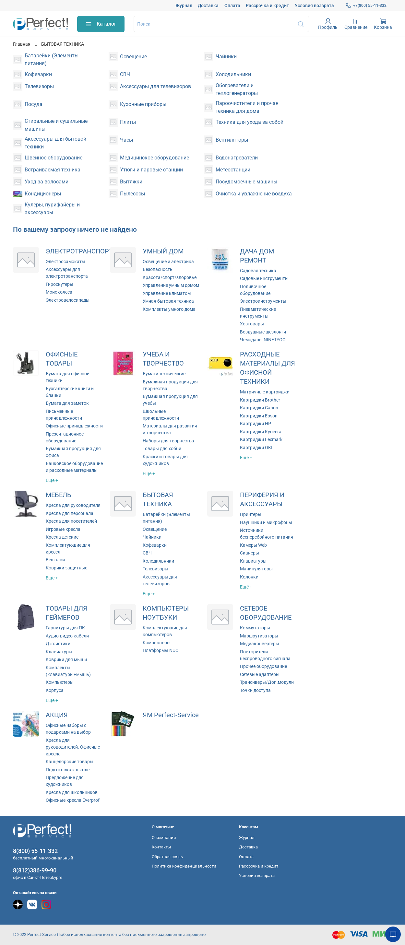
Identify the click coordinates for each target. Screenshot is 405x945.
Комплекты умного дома (169, 309)
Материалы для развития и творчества (170, 429)
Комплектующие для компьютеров (165, 631)
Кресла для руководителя (73, 505)
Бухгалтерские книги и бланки (70, 392)
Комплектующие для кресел (68, 548)
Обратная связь (167, 856)
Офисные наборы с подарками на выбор (68, 729)
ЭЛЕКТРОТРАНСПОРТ (79, 251)
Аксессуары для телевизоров (160, 580)
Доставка (208, 5)
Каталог (100, 24)
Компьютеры (60, 682)
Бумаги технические (164, 373)
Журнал (183, 5)
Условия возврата (314, 5)
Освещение (155, 529)
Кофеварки (155, 545)
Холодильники (158, 561)
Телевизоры (155, 568)
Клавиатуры (253, 561)
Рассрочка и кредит (267, 5)
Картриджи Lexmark (261, 439)
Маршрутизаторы (259, 635)
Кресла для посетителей (71, 521)
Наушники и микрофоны (266, 522)
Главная (21, 44)
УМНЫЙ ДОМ (163, 251)
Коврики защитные (66, 567)
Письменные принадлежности (64, 415)
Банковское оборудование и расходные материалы (74, 467)
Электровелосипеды (67, 300)
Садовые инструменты (264, 278)
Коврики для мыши (66, 659)
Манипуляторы (256, 568)
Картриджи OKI (256, 447)
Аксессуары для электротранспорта (67, 273)
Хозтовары (252, 323)
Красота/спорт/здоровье (170, 277)
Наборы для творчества (168, 440)
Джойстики (58, 643)
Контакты (161, 847)
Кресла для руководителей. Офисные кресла (73, 747)
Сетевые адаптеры (260, 674)
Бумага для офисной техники (67, 377)
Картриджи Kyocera (260, 431)
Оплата (232, 5)
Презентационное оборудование (65, 437)
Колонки (249, 576)
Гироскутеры (59, 284)
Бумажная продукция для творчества (170, 385)
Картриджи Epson (259, 415)
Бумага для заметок (67, 403)
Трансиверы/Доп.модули (267, 682)
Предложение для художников (65, 781)
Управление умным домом (171, 285)
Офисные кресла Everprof (73, 800)
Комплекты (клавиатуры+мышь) (68, 671)
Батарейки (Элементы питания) (166, 518)
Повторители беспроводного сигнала (265, 655)
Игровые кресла (63, 529)
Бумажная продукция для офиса (73, 452)
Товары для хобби (162, 448)
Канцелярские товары (69, 761)
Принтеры (250, 514)
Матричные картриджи (265, 391)
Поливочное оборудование (255, 290)
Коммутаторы (255, 627)
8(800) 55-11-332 (35, 850)
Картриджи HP (255, 423)
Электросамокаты (65, 261)
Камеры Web (253, 545)
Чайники (152, 537)
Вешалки (55, 559)
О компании (164, 837)
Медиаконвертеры (259, 643)
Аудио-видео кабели (67, 635)
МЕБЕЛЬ (58, 495)
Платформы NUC (160, 650)
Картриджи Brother (260, 399)
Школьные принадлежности (161, 415)
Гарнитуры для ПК (65, 627)
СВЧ (147, 552)
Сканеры (249, 552)
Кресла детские (62, 537)
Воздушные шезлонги (263, 331)
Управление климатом (167, 293)
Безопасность (158, 269)
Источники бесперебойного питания (266, 534)
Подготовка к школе (67, 769)
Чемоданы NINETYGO (263, 339)
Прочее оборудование (263, 666)
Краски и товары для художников (165, 460)
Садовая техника (258, 270)
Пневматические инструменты (258, 313)
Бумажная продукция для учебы (170, 400)
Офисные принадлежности (74, 425)
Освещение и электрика (168, 261)
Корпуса (55, 690)
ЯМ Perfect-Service (171, 715)
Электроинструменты (263, 301)
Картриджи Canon (259, 407)
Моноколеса (59, 292)
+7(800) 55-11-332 (366, 5)
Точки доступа (255, 690)
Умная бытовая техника (168, 301)
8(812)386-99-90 (34, 870)
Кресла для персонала (69, 513)
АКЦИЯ (57, 715)
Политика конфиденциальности (184, 866)
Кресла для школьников (72, 792)
